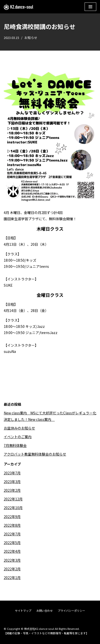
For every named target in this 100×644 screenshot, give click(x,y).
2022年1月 (12, 577)
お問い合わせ (44, 611)
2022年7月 (12, 533)
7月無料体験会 (15, 445)
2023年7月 (12, 472)
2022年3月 (12, 560)
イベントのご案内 (18, 436)
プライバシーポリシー (71, 611)
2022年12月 (13, 498)
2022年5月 (12, 542)
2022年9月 (12, 516)
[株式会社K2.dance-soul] (19, 6)
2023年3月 (12, 481)
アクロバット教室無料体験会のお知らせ (35, 454)
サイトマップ (23, 611)
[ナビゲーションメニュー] (90, 6)
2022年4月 (12, 551)
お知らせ (30, 37)
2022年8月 (12, 525)
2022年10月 (13, 507)
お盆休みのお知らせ (19, 428)
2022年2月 (12, 568)
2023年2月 (12, 490)
